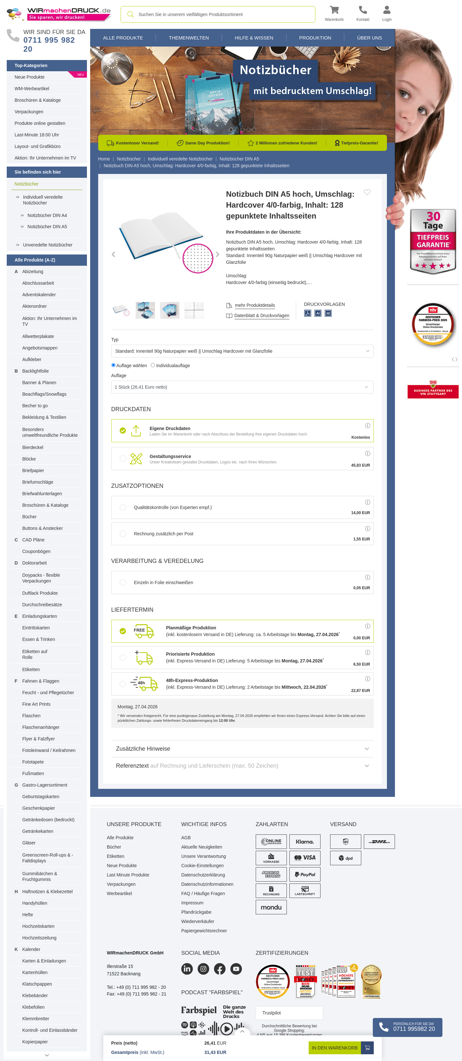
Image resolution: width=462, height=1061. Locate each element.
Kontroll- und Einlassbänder (50, 1030)
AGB (186, 837)
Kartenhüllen (35, 972)
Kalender (31, 949)
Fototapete (33, 762)
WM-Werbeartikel (32, 88)
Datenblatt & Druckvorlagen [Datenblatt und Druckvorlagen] (262, 315)
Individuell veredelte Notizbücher (43, 199)
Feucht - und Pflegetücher (48, 692)
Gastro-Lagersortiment (44, 785)
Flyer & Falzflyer (38, 739)
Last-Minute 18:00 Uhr (37, 135)
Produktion (315, 37)
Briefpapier (33, 470)
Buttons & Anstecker (42, 528)
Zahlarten (272, 824)
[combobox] (218, 14)
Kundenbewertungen (298, 1035)
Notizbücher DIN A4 (47, 215)
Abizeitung (32, 271)
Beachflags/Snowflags (44, 394)
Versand (343, 824)
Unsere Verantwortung (203, 856)
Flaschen (31, 715)
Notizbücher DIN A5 (47, 226)
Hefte (27, 914)
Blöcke (29, 459)
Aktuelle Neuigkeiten (201, 847)
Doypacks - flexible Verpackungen (41, 578)
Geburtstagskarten (40, 796)
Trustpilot (271, 1012)
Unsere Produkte (134, 824)
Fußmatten (33, 773)
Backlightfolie (35, 371)
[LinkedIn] (187, 969)
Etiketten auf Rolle (34, 654)
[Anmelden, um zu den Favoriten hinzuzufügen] (367, 192)
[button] (334, 14)
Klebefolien (33, 1007)
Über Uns (369, 37)
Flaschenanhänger (41, 727)
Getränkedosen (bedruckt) (48, 819)
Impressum (192, 902)
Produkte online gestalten (40, 123)
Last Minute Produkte (128, 874)
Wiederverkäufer (197, 921)
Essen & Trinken (38, 639)
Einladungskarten (39, 616)
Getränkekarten (38, 831)
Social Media (200, 953)
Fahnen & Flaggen (40, 681)
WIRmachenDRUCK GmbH (135, 952)
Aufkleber (31, 359)
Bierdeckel (32, 447)
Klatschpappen (37, 984)
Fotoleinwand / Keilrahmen (49, 750)
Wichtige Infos (204, 824)
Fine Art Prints (36, 704)
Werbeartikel (119, 893)
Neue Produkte (30, 77)
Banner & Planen (39, 382)
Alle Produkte (123, 37)
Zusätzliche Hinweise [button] (242, 749)
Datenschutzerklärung (203, 874)
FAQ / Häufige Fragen (203, 893)
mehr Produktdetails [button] (255, 305)
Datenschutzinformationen (207, 884)
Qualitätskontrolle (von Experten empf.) (166, 507)
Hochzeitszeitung (39, 938)
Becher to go (35, 405)
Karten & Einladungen (44, 961)
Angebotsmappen (40, 348)
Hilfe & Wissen (254, 37)
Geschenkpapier (38, 808)
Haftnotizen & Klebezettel (47, 891)
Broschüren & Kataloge (38, 100)
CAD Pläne (33, 540)
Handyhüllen (34, 903)
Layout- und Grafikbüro (38, 146)
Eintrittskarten (36, 627)
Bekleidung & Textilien (44, 417)
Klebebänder (35, 995)
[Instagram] (203, 969)
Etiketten (31, 669)
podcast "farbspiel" (212, 992)
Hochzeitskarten (38, 926)
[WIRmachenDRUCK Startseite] (59, 14)
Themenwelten (189, 37)
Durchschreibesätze (42, 604)
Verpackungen (29, 111)
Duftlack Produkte (40, 593)
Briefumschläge (38, 482)
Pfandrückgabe (196, 912)
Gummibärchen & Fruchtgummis (39, 876)
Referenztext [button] (242, 765)
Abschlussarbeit (38, 283)
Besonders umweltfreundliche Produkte (50, 432)
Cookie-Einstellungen (202, 865)
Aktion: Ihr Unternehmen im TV (45, 158)
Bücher (29, 516)
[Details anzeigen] (243, 1031)
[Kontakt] (363, 14)
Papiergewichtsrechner (204, 930)
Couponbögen (36, 551)
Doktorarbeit (34, 563)
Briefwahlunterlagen (42, 493)
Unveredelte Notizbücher (48, 244)
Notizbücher (27, 183)
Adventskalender (39, 294)
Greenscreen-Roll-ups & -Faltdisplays (47, 857)
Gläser (29, 843)
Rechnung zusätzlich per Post (156, 533)
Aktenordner (34, 306)
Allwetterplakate (38, 336)
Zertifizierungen (282, 953)
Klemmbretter (35, 1018)
